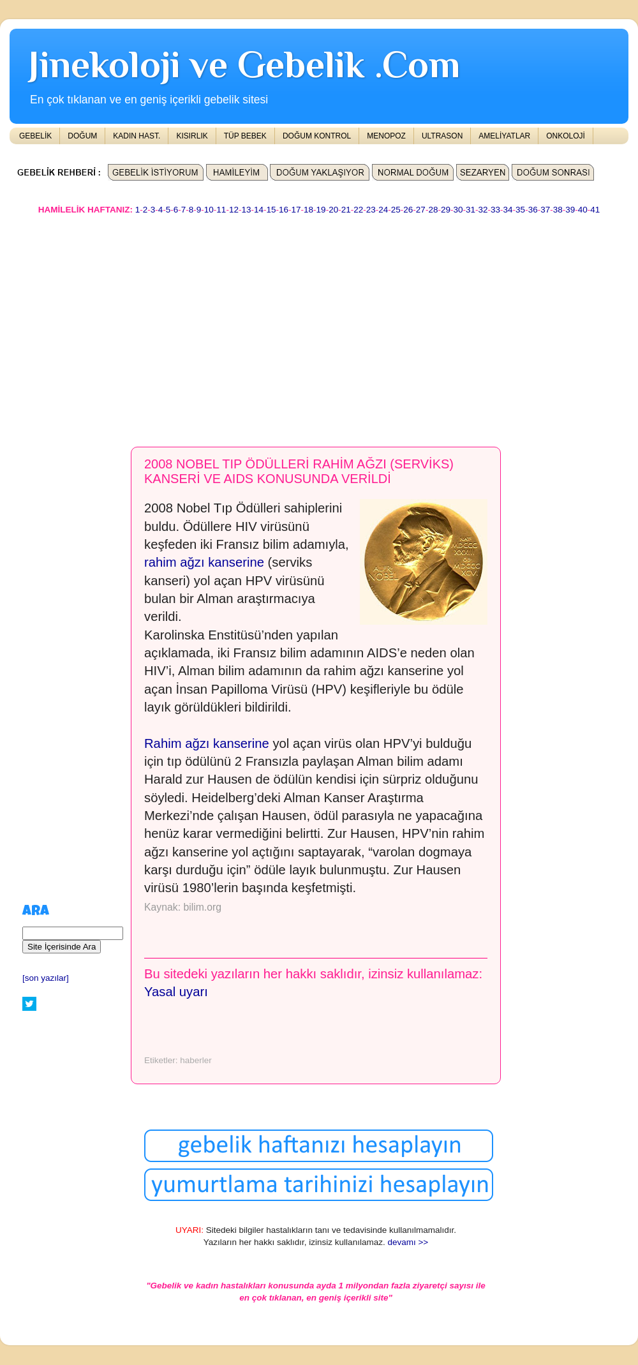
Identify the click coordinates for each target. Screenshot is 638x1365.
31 (470, 209)
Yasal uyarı (176, 992)
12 (234, 209)
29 (445, 209)
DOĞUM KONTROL (317, 135)
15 (271, 209)
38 (558, 209)
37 (545, 209)
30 (458, 209)
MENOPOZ (386, 135)
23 (371, 209)
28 (433, 209)
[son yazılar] (45, 978)
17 (296, 209)
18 (308, 209)
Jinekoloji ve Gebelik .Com (244, 64)
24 (383, 209)
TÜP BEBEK (245, 135)
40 (583, 209)
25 (396, 209)
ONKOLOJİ (565, 135)
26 (408, 209)
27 (421, 209)
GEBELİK (35, 135)
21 (346, 209)
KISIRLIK (191, 135)
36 (533, 209)
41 (595, 209)
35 (520, 209)
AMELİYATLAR (504, 135)
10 (209, 209)
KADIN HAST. (136, 135)
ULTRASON (442, 135)
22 (358, 209)
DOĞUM (82, 135)
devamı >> (407, 1242)
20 (333, 209)
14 (258, 209)
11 (221, 209)
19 (321, 209)
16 (283, 209)
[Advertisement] (250, 324)
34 (508, 209)
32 (483, 209)
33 (495, 209)
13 (246, 209)
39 (570, 209)
